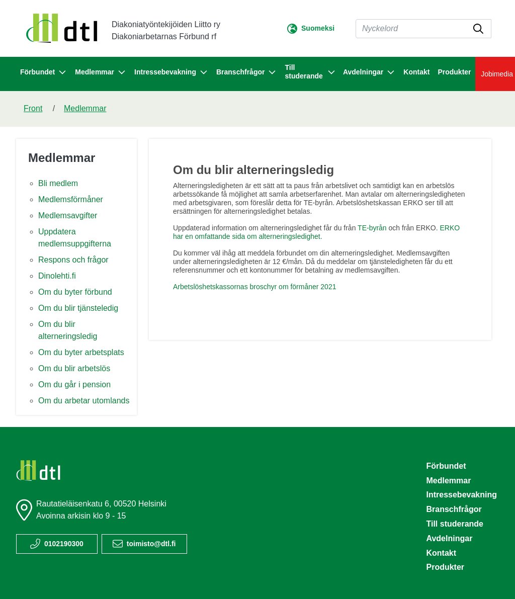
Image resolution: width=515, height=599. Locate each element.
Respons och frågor (73, 259)
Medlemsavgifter (67, 215)
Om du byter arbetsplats (81, 352)
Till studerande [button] (309, 71)
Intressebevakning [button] (171, 72)
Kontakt (416, 72)
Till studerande (454, 524)
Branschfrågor (453, 509)
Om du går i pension (74, 384)
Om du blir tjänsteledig (78, 308)
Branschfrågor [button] (246, 72)
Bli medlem (58, 183)
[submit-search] (478, 28)
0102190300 (63, 544)
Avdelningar (449, 538)
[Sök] (423, 28)
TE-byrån (372, 228)
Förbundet (446, 466)
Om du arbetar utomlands (83, 400)
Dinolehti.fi (57, 276)
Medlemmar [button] (100, 72)
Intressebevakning (461, 494)
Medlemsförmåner (70, 199)
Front (33, 108)
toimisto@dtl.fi (151, 544)
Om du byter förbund (75, 292)
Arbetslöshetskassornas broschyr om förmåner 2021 (254, 287)
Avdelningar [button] (369, 72)
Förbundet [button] (43, 72)
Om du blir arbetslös (74, 368)
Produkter (454, 72)
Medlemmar (85, 108)
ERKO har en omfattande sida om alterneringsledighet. (316, 232)
